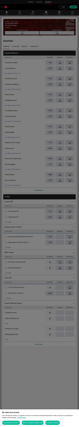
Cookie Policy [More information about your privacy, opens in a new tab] (21, 417)
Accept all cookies (52, 422)
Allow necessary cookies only (33, 422)
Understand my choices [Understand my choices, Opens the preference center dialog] (11, 422)
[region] (39, 418)
